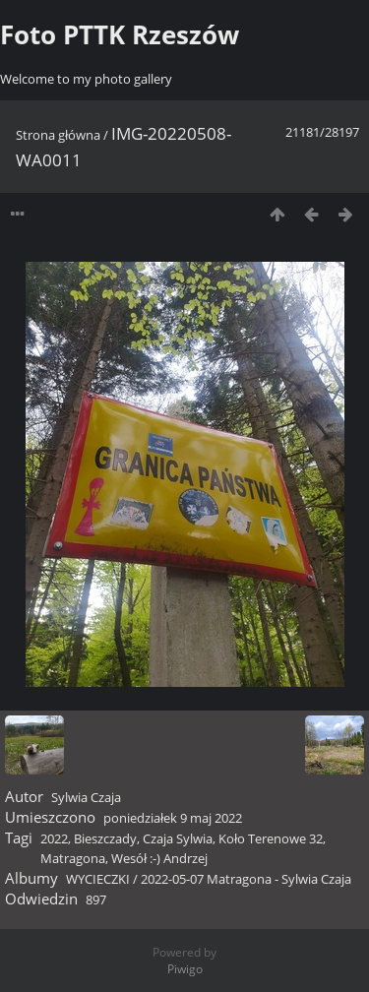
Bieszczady (105, 838)
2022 (54, 838)
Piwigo (185, 969)
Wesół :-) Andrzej (159, 858)
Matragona (72, 858)
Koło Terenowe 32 (270, 838)
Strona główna (58, 135)
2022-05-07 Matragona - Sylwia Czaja (246, 879)
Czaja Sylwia (178, 838)
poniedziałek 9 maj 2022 (172, 818)
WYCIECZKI (98, 879)
